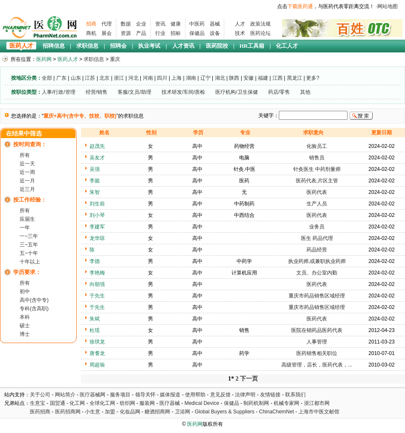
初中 (25, 291)
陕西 (234, 78)
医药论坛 (260, 33)
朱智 (95, 192)
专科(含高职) (34, 309)
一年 (25, 228)
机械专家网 (286, 403)
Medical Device (202, 403)
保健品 (197, 33)
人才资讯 (183, 46)
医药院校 (217, 46)
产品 (141, 33)
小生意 (92, 412)
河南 (148, 78)
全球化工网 (102, 403)
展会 (106, 33)
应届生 (27, 219)
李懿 (95, 181)
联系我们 (295, 395)
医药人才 (21, 46)
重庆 (115, 59)
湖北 (220, 78)
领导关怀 (145, 395)
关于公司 (40, 395)
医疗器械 (169, 403)
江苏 (90, 78)
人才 (240, 24)
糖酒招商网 (157, 412)
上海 (176, 78)
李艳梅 (97, 273)
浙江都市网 (317, 403)
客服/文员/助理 (134, 92)
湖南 (191, 78)
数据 (126, 24)
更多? (312, 78)
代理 (106, 24)
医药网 (44, 59)
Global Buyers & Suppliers (225, 412)
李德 (95, 261)
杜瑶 (95, 330)
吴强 (95, 169)
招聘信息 (54, 46)
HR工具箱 (252, 46)
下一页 (249, 378)
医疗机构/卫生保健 (236, 92)
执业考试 (149, 46)
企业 (141, 24)
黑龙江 (294, 78)
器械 (215, 24)
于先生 (97, 296)
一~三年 (29, 236)
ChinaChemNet (276, 412)
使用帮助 (195, 395)
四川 (162, 78)
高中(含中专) (34, 300)
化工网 (77, 403)
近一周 (27, 172)
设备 (215, 33)
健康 (176, 24)
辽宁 (205, 78)
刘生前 (97, 204)
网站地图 (387, 6)
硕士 (25, 326)
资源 (126, 33)
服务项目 (120, 395)
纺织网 (127, 403)
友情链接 (270, 395)
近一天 (27, 164)
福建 (263, 78)
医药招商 (40, 412)
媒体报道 (170, 395)
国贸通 (57, 403)
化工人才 (287, 46)
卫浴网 (183, 412)
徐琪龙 (97, 342)
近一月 (27, 181)
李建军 (97, 227)
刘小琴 (97, 215)
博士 (25, 334)
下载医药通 (300, 6)
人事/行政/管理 (58, 92)
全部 (47, 78)
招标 (176, 33)
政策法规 (260, 24)
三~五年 (29, 245)
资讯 (160, 24)
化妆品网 (130, 412)
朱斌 (95, 319)
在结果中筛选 (24, 133)
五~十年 (29, 253)
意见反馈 (220, 395)
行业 (160, 33)
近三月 (27, 189)
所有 (25, 155)
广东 (61, 78)
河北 (133, 78)
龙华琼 (97, 238)
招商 (91, 24)
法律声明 (245, 395)
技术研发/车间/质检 (183, 92)
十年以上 (30, 262)
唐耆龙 (97, 353)
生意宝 (37, 403)
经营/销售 (96, 92)
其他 (305, 92)
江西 (277, 78)
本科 (25, 317)
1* (231, 378)
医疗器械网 (92, 395)
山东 (76, 78)
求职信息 (87, 46)
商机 (91, 33)
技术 (240, 33)
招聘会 (118, 46)
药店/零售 (279, 92)
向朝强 (97, 284)
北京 (104, 78)
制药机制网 (256, 403)
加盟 (110, 412)
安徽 (248, 78)
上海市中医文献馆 (318, 412)
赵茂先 (97, 146)
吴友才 (97, 158)
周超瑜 (97, 365)
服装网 (147, 403)
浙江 (119, 78)
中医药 (197, 24)
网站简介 (65, 395)
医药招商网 (68, 412)
